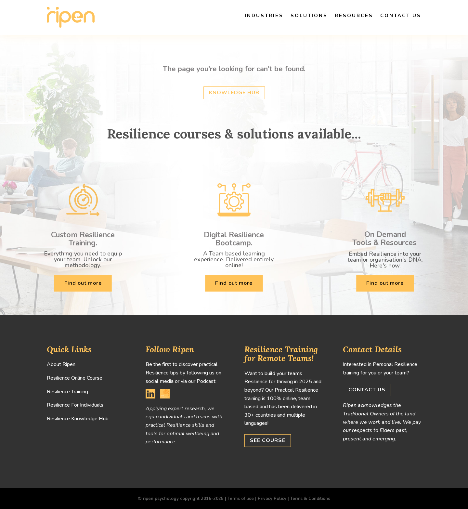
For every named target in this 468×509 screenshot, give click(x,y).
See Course (267, 440)
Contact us (400, 15)
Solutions (309, 15)
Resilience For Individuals (75, 405)
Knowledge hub (234, 92)
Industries (264, 15)
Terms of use (241, 499)
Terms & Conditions (310, 499)
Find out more (83, 283)
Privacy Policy (272, 499)
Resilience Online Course (74, 378)
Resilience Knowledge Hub (78, 418)
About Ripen (61, 364)
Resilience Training (67, 391)
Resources (354, 15)
